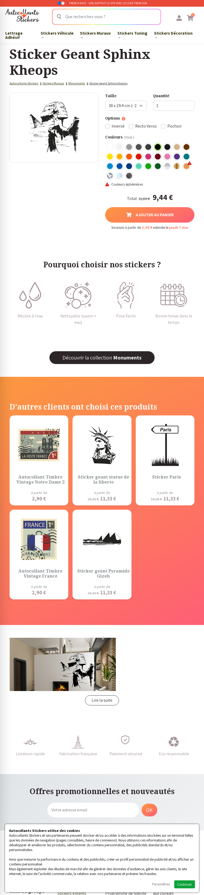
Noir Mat (168, 147)
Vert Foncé (158, 166)
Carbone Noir (129, 176)
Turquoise (187, 157)
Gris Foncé (139, 147)
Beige (177, 147)
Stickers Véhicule (57, 34)
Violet (177, 157)
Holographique (120, 176)
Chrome (110, 176)
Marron (187, 147)
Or (177, 166)
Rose (168, 157)
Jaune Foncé (120, 157)
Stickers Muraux (95, 34)
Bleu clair (110, 166)
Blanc (110, 147)
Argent (168, 166)
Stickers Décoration (173, 34)
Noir (158, 147)
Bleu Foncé (129, 166)
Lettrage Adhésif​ (14, 35)
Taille (111, 95)
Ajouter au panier (150, 215)
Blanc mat (120, 147)
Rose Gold (187, 166)
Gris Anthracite (148, 147)
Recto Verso (146, 126)
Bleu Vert (139, 166)
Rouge (139, 157)
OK (149, 810)
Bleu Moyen (120, 166)
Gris (129, 147)
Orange (129, 157)
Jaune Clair (110, 157)
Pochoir (174, 126)
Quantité (161, 95)
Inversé (118, 126)
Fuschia (148, 157)
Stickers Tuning (132, 34)
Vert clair (148, 166)
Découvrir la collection (102, 357)
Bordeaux (158, 157)
